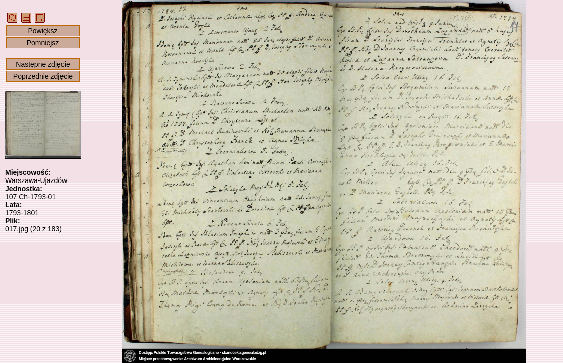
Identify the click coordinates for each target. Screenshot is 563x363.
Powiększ (42, 31)
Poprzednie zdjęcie (43, 76)
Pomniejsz (43, 43)
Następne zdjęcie (43, 64)
